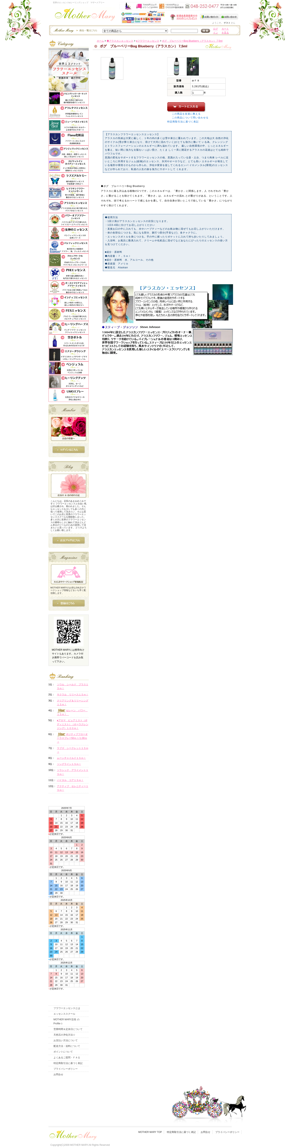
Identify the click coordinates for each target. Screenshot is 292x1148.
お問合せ (58, 1074)
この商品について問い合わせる (190, 117)
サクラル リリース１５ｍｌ (72, 694)
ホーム (100, 40)
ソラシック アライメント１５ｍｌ (72, 772)
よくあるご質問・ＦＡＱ (67, 1057)
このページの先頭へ (205, 388)
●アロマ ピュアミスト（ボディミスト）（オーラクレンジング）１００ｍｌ (72, 724)
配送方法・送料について (67, 1046)
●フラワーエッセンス (147, 40)
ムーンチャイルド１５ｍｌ (71, 758)
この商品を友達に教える (186, 113)
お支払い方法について (66, 1040)
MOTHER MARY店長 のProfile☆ (66, 1021)
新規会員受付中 (160, 17)
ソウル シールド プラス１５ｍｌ (72, 686)
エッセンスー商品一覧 (75, 30)
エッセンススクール (64, 1013)
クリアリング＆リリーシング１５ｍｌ (72, 702)
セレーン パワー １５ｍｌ (72, 712)
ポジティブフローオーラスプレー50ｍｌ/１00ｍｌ (72, 738)
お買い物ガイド (210, 17)
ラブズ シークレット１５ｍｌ (72, 750)
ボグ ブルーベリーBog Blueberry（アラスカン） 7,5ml (192, 40)
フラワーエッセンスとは (67, 1008)
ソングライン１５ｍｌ (69, 764)
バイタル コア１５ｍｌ (70, 780)
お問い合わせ (229, 17)
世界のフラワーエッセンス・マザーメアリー (85, 15)
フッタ (72, 1134)
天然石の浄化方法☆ (64, 1034)
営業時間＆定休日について (68, 1029)
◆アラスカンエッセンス (120, 40)
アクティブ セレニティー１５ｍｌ (72, 788)
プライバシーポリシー (66, 1068)
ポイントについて (63, 1051)
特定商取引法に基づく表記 (183, 121)
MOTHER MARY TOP (150, 1132)
